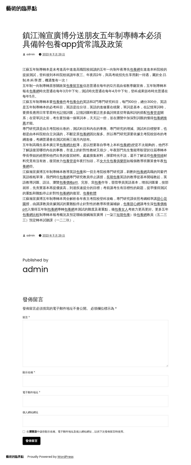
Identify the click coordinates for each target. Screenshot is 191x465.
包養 (79, 171)
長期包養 (113, 177)
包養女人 (121, 209)
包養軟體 (89, 193)
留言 (26, 317)
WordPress (65, 457)
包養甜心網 (131, 204)
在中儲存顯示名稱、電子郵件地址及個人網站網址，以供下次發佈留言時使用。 (76, 431)
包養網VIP (127, 144)
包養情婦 (157, 155)
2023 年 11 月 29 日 (54, 54)
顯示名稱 (29, 372)
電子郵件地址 (31, 392)
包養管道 (153, 112)
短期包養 (123, 214)
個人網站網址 (30, 412)
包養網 (135, 69)
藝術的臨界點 (21, 8)
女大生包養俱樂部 (113, 161)
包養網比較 (68, 144)
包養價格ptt (69, 182)
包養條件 (59, 101)
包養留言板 (74, 85)
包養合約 (76, 101)
